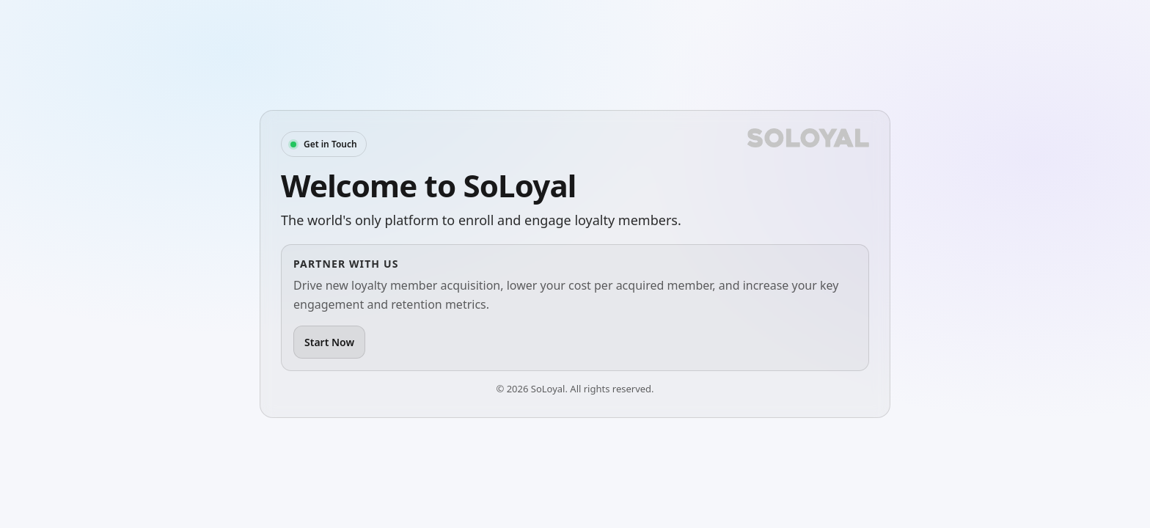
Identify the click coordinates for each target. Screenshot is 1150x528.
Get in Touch (330, 144)
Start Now (329, 342)
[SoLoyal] (808, 138)
